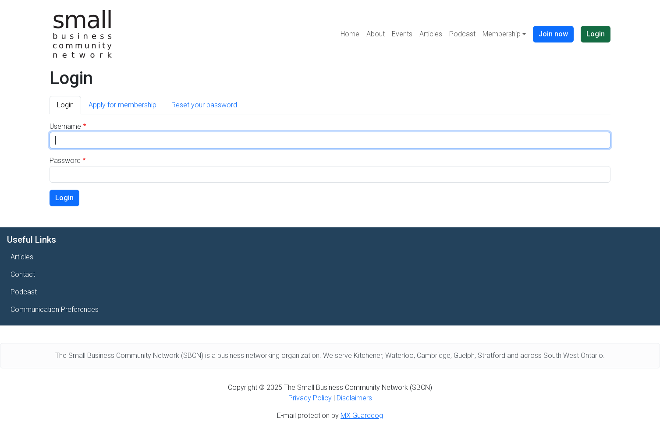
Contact (23, 274)
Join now (553, 34)
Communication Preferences (55, 309)
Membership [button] (502, 34)
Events (402, 34)
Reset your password (204, 105)
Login (595, 34)
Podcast (462, 34)
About (375, 34)
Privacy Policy (310, 398)
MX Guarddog (362, 415)
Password (65, 160)
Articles (430, 34)
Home (350, 34)
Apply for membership (122, 105)
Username (65, 126)
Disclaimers (354, 398)
